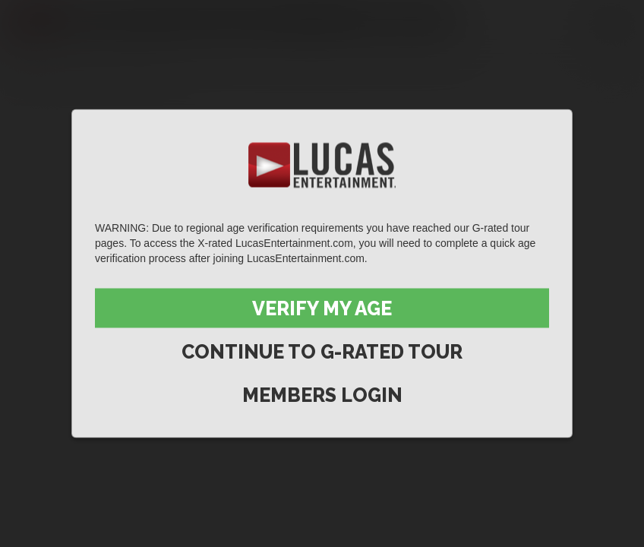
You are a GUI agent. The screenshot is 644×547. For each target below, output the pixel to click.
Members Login (322, 395)
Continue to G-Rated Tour (322, 351)
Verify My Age (322, 308)
